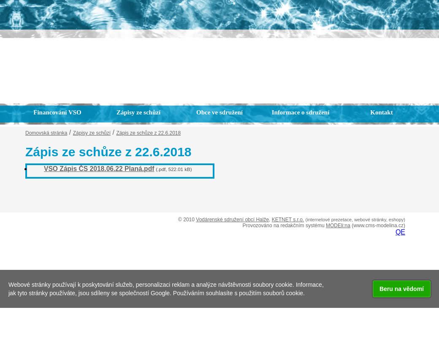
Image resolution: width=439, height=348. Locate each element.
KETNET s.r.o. (288, 220)
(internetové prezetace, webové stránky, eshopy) (355, 219)
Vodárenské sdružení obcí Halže (232, 220)
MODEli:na (338, 225)
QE (400, 232)
